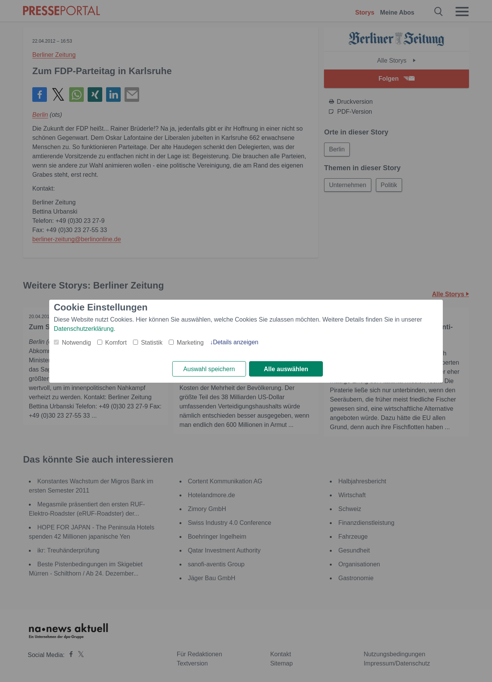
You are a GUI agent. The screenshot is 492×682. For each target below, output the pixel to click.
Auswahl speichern (209, 369)
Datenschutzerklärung (84, 328)
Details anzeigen (235, 342)
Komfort (116, 342)
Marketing (190, 342)
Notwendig (76, 342)
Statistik (152, 342)
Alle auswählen (286, 369)
